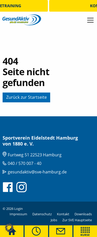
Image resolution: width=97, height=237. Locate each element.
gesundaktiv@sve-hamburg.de (37, 172)
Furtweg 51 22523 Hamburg (35, 155)
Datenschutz (42, 214)
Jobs (54, 220)
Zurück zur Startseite (26, 97)
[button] (9, 227)
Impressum (18, 214)
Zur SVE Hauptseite (77, 220)
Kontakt (63, 214)
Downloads (83, 214)
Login (18, 208)
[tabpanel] (48, 58)
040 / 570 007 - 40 (24, 163)
